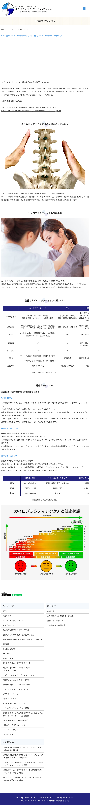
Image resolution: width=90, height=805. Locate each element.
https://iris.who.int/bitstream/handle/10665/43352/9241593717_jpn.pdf (31, 110)
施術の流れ (7, 653)
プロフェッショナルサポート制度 (16, 680)
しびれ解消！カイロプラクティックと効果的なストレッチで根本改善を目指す (23, 771)
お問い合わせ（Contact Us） (14, 725)
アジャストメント (9, 698)
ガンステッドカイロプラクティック (17, 689)
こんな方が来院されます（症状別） (17, 630)
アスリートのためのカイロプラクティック (19, 675)
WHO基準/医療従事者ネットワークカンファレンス (22, 639)
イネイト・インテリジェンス (14, 703)
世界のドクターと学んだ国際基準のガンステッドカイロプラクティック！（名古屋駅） (23, 714)
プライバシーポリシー (11, 729)
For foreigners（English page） (16, 720)
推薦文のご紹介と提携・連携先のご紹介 (18, 634)
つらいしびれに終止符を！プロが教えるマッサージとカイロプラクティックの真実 (23, 763)
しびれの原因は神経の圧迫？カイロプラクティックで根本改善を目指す (23, 748)
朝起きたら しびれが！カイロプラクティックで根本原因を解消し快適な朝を (22, 778)
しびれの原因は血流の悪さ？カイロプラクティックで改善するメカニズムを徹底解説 (23, 756)
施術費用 (6, 644)
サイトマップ (8, 734)
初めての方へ (8, 616)
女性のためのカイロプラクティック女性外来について (17, 669)
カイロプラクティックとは (13, 620)
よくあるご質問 (9, 649)
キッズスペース (9, 625)
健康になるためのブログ (56, 620)
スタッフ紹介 (8, 658)
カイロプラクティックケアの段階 (16, 708)
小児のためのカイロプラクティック (17, 663)
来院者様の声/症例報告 (56, 625)
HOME (3, 29)
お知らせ (50, 611)
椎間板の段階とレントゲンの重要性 (17, 684)
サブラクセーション (10, 694)
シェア (4, 592)
